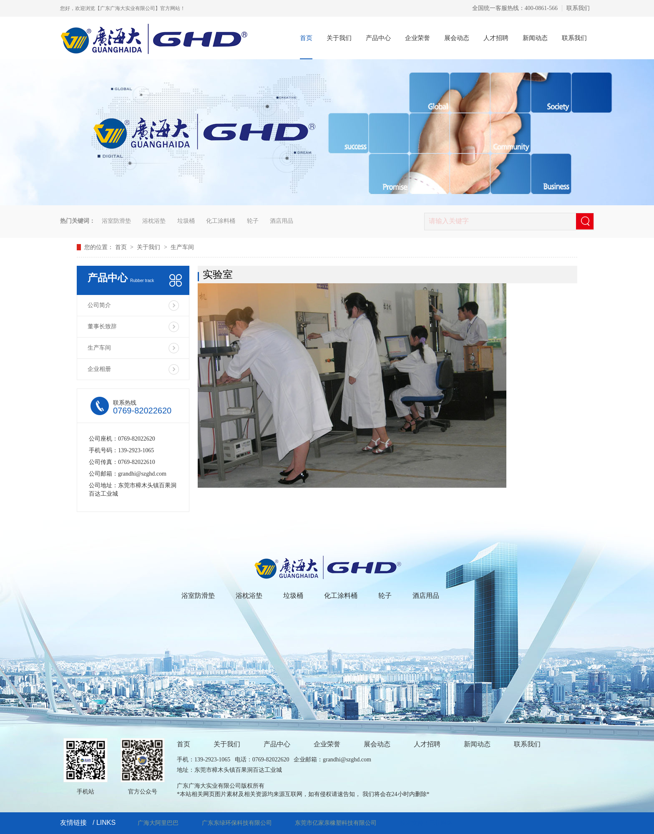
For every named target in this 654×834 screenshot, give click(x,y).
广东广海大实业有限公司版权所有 (220, 786)
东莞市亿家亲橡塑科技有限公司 (336, 823)
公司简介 (99, 305)
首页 (306, 38)
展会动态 (456, 38)
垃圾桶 (186, 221)
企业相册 (99, 369)
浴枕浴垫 (154, 221)
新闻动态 (535, 38)
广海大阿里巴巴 (158, 823)
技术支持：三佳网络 (426, 823)
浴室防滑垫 (116, 221)
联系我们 (578, 8)
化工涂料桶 (220, 221)
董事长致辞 (102, 326)
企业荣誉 (417, 38)
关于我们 (339, 38)
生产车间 (182, 247)
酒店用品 (281, 221)
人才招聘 (495, 38)
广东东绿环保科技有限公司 (237, 823)
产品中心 (378, 38)
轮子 (253, 221)
